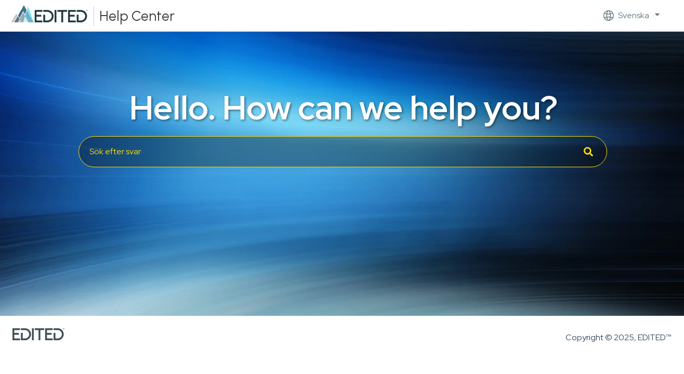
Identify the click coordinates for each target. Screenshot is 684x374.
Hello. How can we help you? (343, 108)
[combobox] (342, 151)
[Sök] (588, 151)
